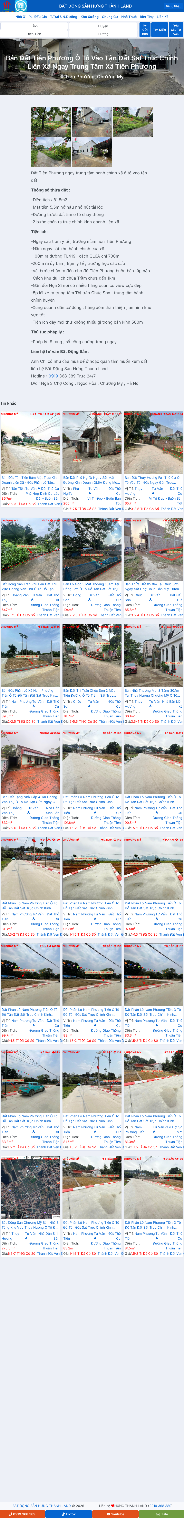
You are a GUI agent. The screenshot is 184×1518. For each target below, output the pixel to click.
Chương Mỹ (9, 414)
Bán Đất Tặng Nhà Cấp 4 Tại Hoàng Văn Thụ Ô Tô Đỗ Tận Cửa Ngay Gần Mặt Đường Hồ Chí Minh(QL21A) (30, 800)
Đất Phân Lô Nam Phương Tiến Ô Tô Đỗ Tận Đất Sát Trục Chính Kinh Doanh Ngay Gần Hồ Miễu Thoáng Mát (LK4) (91, 800)
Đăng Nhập (173, 6)
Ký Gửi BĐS (145, 30)
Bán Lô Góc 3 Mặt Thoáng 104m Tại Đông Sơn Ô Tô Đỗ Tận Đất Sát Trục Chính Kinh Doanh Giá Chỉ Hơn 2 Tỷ (91, 587)
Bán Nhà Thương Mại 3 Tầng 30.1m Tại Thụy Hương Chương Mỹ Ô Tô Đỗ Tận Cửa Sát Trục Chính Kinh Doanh (152, 693)
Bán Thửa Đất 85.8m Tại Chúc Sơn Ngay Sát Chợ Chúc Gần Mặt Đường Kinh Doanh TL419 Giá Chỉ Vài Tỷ (153, 587)
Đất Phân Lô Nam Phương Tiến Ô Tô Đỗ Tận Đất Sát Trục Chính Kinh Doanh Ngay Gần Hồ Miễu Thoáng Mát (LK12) (153, 1012)
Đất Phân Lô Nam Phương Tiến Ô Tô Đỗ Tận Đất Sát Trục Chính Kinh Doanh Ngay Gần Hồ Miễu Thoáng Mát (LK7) (30, 906)
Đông (104, 627)
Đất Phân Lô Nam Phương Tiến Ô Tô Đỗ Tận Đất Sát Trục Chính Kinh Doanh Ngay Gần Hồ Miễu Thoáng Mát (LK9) (153, 906)
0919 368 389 (160, 1506)
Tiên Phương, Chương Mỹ (94, 77)
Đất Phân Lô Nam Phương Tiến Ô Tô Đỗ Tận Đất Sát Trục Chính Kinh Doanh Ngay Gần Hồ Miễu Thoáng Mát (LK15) (91, 1225)
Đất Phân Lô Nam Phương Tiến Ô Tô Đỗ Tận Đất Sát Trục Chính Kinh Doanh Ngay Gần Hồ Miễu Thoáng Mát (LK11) (91, 1012)
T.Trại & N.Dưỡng (63, 17)
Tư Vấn (32, 489)
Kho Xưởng (90, 17)
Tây (107, 414)
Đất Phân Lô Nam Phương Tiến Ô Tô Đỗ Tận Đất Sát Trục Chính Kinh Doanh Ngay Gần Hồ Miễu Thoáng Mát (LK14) (153, 1119)
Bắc (167, 414)
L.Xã (33, 414)
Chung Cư (110, 17)
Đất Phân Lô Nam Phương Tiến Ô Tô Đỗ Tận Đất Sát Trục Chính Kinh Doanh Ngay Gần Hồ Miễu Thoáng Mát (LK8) (91, 906)
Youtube (115, 1514)
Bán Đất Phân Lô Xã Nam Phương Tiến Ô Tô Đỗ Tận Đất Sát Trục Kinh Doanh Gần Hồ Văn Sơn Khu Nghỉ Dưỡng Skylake (29, 693)
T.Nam (105, 520)
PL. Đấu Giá (38, 17)
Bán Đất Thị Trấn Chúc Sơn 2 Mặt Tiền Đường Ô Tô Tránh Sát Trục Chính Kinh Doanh (89, 693)
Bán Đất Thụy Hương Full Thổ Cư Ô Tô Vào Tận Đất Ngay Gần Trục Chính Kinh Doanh (152, 480)
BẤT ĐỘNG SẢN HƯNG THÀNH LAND (41, 1506)
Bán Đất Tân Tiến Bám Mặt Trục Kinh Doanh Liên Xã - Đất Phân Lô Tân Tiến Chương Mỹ (30, 480)
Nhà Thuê (129, 17)
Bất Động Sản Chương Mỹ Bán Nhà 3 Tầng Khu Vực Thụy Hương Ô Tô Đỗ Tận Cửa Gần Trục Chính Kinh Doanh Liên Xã (30, 1225)
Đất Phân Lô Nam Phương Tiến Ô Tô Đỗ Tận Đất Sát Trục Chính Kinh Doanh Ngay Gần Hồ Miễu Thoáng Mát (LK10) (30, 1012)
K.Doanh (96, 414)
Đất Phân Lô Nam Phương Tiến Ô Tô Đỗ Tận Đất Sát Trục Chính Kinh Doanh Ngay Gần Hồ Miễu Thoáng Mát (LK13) (30, 1119)
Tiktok (69, 1514)
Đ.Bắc (166, 627)
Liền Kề (162, 17)
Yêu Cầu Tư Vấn (176, 30)
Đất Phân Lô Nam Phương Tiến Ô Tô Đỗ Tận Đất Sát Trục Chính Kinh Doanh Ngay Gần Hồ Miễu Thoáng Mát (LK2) (153, 800)
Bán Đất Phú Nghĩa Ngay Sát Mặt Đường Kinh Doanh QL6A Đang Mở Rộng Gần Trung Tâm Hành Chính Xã (91, 480)
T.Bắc (169, 1052)
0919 (53, 376)
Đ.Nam (43, 414)
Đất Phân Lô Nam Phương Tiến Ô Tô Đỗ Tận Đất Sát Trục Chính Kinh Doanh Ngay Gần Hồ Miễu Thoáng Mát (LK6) (91, 1119)
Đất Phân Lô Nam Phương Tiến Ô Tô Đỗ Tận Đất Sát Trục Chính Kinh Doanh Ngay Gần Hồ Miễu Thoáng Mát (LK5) (153, 1225)
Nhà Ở (20, 17)
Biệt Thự (147, 17)
